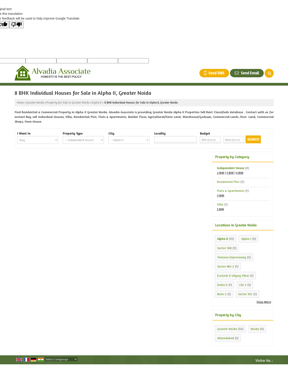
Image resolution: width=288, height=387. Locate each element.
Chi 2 (242, 285)
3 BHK (220, 195)
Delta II (222, 285)
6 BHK (239, 173)
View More (264, 302)
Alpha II (96, 102)
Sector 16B (224, 248)
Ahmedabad (225, 338)
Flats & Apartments (230, 190)
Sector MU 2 (225, 266)
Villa (220, 204)
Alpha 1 (246, 239)
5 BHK (230, 173)
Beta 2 (221, 294)
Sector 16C (245, 294)
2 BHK (220, 173)
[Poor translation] (16, 24)
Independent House (230, 168)
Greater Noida (35, 102)
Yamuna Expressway (231, 257)
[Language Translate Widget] (61, 359)
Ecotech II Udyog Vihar (233, 275)
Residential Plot (228, 182)
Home (20, 102)
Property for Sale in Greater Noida (67, 102)
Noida (255, 329)
